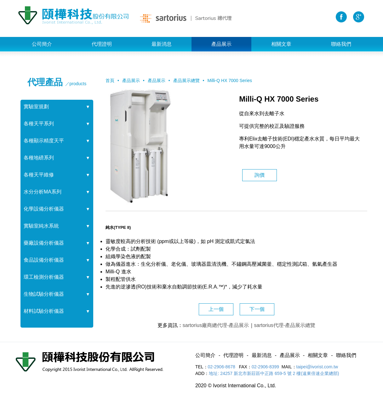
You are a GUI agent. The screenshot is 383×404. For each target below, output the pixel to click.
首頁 (110, 80)
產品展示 (221, 44)
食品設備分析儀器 (44, 260)
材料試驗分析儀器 (44, 311)
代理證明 (102, 44)
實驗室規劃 (36, 106)
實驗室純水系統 (41, 226)
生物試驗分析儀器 (44, 294)
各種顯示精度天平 (44, 140)
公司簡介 (42, 44)
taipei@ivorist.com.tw (317, 366)
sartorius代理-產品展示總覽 (285, 325)
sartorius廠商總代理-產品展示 (216, 325)
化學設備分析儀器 (44, 208)
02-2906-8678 (222, 366)
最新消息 (161, 44)
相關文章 (281, 44)
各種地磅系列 (39, 157)
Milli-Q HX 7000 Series (230, 80)
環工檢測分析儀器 (44, 277)
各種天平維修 (39, 174)
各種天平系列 (39, 123)
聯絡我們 (341, 44)
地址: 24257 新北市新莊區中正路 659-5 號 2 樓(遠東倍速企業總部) (274, 373)
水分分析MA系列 (42, 191)
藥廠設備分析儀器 (44, 243)
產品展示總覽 (186, 80)
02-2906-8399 (265, 366)
